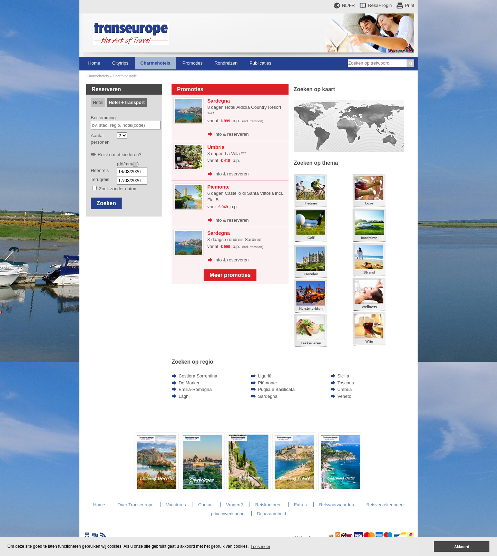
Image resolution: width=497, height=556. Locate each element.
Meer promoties (230, 275)
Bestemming (103, 117)
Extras (300, 504)
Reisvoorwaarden (336, 504)
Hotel (98, 102)
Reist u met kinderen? (119, 154)
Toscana (345, 382)
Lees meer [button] (260, 546)
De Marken (189, 382)
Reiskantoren (268, 504)
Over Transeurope (135, 504)
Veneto (344, 396)
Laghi (183, 396)
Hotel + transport (127, 102)
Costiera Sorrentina (197, 375)
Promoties (192, 63)
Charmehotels (155, 63)
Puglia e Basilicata (276, 389)
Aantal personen (100, 139)
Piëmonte (267, 382)
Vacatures (176, 504)
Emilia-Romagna (195, 389)
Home (94, 63)
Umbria (344, 389)
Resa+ (380, 5)
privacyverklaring (228, 513)
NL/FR (348, 5)
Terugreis (100, 179)
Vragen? (234, 504)
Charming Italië (125, 76)
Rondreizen (226, 63)
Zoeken (106, 203)
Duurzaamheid (271, 513)
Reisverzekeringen (384, 504)
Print (409, 5)
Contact (206, 504)
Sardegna (267, 396)
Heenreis (100, 170)
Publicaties (260, 63)
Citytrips (120, 63)
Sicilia (343, 375)
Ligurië (264, 375)
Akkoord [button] (461, 547)
